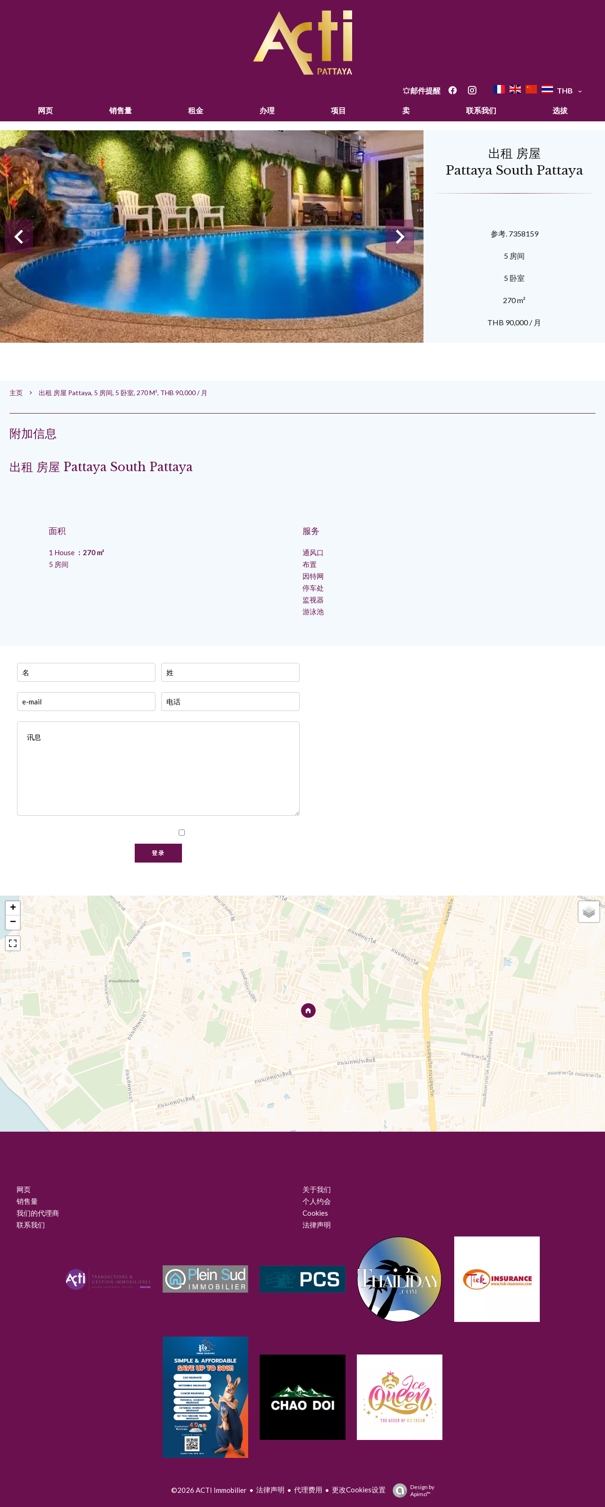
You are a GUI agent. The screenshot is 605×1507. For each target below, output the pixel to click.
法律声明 (270, 1489)
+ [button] (13, 908)
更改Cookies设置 (359, 1489)
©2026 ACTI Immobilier (209, 1490)
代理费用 (308, 1489)
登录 (158, 853)
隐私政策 (282, 833)
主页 (16, 393)
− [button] (13, 922)
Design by (411, 1490)
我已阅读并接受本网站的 (243, 833)
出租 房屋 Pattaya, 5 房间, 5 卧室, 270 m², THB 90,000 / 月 (123, 393)
